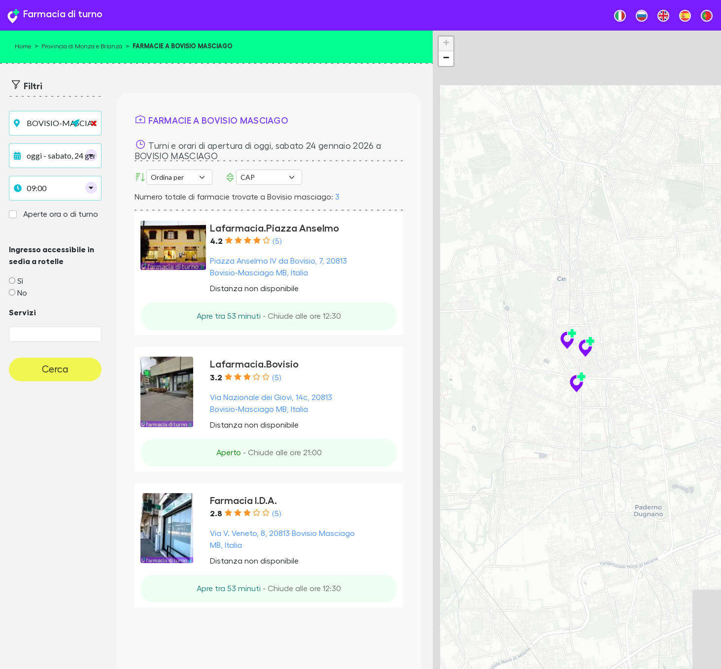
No (22, 293)
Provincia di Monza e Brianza (81, 46)
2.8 (216, 514)
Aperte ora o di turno (60, 214)
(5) (277, 241)
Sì (20, 281)
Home (23, 46)
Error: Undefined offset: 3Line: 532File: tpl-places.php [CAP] (269, 177)
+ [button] (446, 43)
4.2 (216, 241)
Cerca (55, 369)
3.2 (216, 378)
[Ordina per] (179, 177)
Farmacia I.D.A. (243, 500)
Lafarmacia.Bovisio (254, 364)
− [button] (446, 58)
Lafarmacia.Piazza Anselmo (274, 228)
